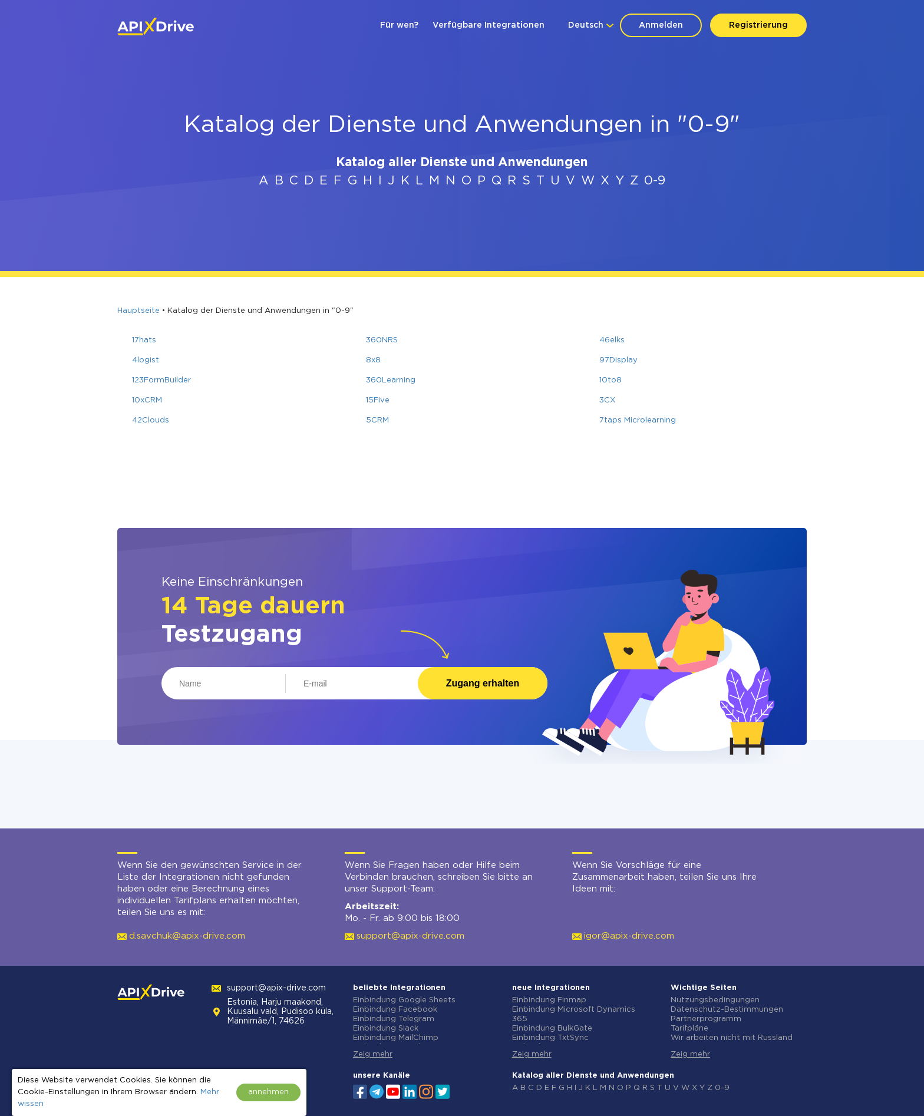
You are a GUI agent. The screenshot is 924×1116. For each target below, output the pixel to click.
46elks (612, 340)
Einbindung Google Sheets (404, 1000)
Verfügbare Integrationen (488, 25)
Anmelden (661, 25)
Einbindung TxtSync (550, 1038)
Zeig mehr (372, 1054)
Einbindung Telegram (393, 1019)
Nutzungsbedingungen (715, 1000)
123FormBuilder (161, 380)
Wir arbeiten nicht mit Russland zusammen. (732, 1043)
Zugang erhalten (482, 683)
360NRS (382, 340)
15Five (378, 400)
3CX (607, 400)
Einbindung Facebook (395, 1009)
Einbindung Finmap (549, 1000)
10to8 (610, 380)
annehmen (268, 1092)
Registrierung (758, 25)
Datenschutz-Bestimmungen (727, 1009)
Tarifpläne (689, 1028)
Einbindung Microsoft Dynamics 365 (573, 1014)
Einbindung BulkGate (552, 1028)
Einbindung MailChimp (395, 1038)
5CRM (377, 420)
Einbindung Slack (385, 1028)
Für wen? (399, 25)
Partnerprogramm (706, 1019)
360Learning (390, 380)
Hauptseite (138, 311)
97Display (618, 360)
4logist (145, 360)
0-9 (654, 181)
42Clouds (150, 420)
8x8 (373, 360)
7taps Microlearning (637, 420)
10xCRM (147, 400)
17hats (144, 340)
